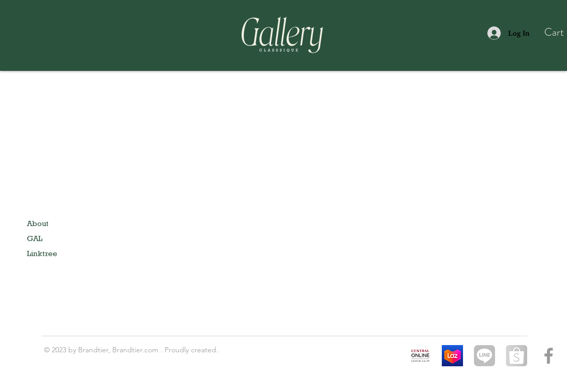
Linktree (42, 253)
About (38, 223)
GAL (34, 238)
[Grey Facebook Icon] (548, 355)
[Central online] (420, 355)
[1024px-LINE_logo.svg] (484, 355)
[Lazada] (452, 355)
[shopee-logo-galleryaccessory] (516, 355)
